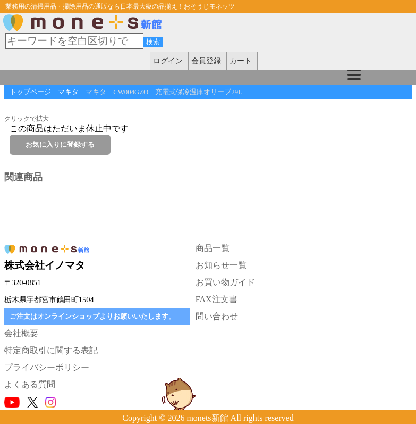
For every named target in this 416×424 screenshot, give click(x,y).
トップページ (30, 92)
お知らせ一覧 (221, 265)
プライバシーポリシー (46, 367)
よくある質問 (29, 384)
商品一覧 (213, 248)
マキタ (68, 92)
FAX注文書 (216, 299)
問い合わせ (217, 316)
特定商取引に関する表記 (51, 350)
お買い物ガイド (225, 282)
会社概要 (21, 333)
